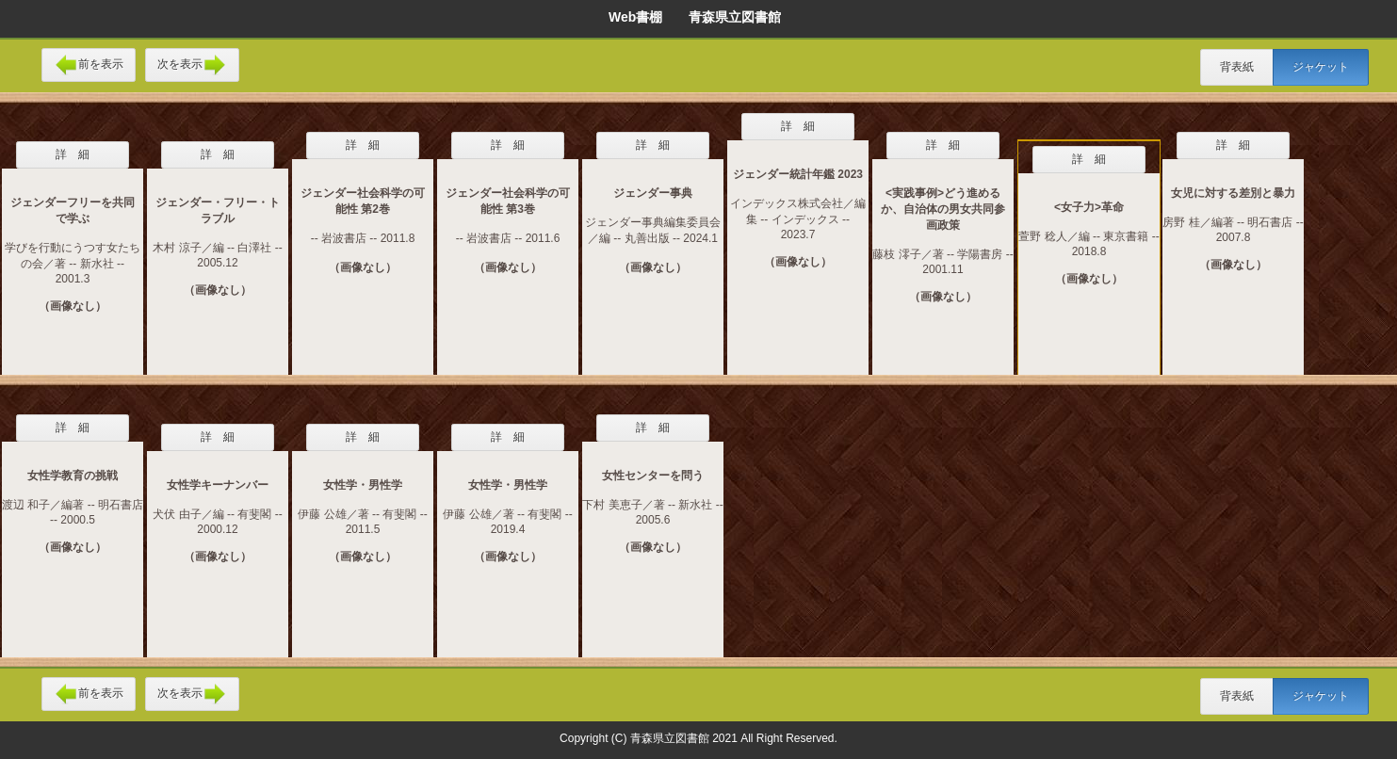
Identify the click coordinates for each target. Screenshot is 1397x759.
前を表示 (88, 65)
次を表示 (192, 65)
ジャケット (1320, 66)
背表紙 (1237, 66)
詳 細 (72, 154)
